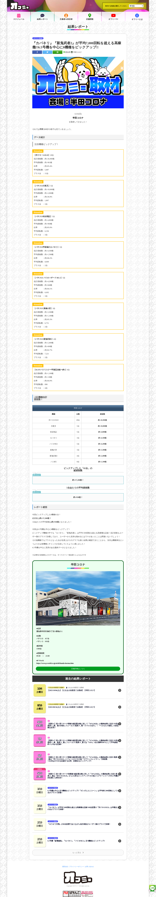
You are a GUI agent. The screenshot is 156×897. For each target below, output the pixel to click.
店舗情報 (89, 17)
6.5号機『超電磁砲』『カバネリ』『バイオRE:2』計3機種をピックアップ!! (76, 841)
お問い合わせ (89, 866)
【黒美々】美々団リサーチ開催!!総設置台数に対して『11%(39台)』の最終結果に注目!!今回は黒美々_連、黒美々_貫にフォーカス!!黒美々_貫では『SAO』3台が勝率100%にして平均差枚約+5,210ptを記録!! (83, 742)
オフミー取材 (38, 38)
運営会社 (65, 866)
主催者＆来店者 (66, 17)
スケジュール (18, 17)
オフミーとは (137, 17)
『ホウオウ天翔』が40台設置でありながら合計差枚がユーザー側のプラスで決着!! (79, 824)
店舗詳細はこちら (78, 669)
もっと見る (78, 853)
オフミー (76, 886)
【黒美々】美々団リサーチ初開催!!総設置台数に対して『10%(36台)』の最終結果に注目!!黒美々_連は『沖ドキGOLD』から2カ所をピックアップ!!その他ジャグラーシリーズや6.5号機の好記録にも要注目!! (83, 776)
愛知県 (67, 52)
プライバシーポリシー (76, 866)
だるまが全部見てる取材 (56, 687)
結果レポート (42, 17)
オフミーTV (113, 17)
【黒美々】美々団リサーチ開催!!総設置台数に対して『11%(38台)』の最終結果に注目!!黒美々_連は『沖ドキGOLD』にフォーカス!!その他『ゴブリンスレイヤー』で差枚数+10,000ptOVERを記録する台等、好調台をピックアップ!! (83, 759)
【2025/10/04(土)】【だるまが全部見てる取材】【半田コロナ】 (72, 690)
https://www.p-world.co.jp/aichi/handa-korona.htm (55, 663)
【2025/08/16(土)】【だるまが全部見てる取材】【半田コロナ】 (72, 707)
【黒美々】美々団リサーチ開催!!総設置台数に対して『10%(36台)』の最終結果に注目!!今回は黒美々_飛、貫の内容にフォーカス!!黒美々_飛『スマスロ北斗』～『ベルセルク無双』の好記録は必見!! (83, 725)
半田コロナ (77, 52)
